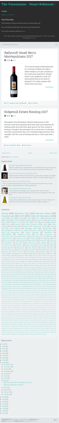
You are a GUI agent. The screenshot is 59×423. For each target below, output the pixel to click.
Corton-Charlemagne (40, 307)
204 (54, 301)
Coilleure (10, 307)
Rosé (8, 224)
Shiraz (4, 213)
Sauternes (3, 328)
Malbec (32, 236)
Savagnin (25, 297)
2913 (11, 303)
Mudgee (14, 226)
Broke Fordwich (44, 269)
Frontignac (24, 311)
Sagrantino (29, 273)
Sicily (54, 250)
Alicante (5, 292)
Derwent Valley (19, 294)
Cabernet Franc (21, 238)
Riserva (35, 326)
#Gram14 (19, 274)
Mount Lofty (29, 267)
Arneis (11, 261)
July (5, 376)
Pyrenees (24, 236)
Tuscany (39, 330)
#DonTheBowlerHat (6, 301)
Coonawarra (48, 234)
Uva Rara (45, 330)
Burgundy (25, 282)
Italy (51, 244)
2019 (43, 222)
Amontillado (24, 303)
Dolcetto (52, 265)
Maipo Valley (51, 317)
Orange (53, 222)
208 (41, 290)
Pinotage (3, 288)
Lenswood (5, 317)
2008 (3, 232)
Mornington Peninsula (9, 236)
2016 (3, 218)
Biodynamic (31, 250)
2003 (54, 280)
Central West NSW (19, 305)
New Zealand (33, 248)
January (6, 394)
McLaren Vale (22, 213)
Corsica (31, 307)
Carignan (35, 253)
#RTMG (36, 301)
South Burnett (31, 263)
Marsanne (20, 248)
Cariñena (52, 303)
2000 (16, 276)
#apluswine (21, 269)
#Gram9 (22, 301)
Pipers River (31, 324)
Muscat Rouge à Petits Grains (12, 286)
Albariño (5, 282)
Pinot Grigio (8, 240)
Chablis (39, 276)
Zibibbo (9, 299)
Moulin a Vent (41, 319)
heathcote (40, 246)
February (7, 392)
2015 (22, 216)
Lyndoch (34, 317)
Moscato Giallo (32, 319)
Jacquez (53, 294)
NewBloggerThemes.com (30, 421)
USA (48, 273)
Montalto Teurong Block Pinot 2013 (20, 165)
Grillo (36, 284)
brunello (11, 334)
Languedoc (4, 267)
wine (37, 280)
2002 (49, 280)
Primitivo (27, 261)
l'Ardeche (22, 334)
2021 (42, 238)
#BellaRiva (51, 299)
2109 (49, 290)
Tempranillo (47, 228)
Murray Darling (5, 263)
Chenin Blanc (47, 276)
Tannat (46, 259)
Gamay (46, 250)
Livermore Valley (20, 317)
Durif (23, 259)
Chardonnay (7, 216)
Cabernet (4, 253)
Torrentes (3, 330)
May (5, 380)
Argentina (19, 292)
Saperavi (30, 288)
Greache (26, 294)
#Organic (19, 244)
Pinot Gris (42, 236)
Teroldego (25, 280)
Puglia (13, 297)
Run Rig (53, 326)
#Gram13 (12, 274)
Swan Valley (36, 328)
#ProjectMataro (7, 230)
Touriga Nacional (42, 263)
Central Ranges (6, 255)
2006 (51, 242)
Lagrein (52, 255)
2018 (7, 220)
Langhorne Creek (14, 103)
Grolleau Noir (44, 313)
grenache (28, 220)
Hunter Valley (23, 230)
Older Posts (53, 153)
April (5, 387)
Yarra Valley (15, 228)
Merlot (17, 224)
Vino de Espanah (34, 332)
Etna (48, 309)
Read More (50, 87)
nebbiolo (19, 246)
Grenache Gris (35, 313)
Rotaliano (41, 326)
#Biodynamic (12, 265)
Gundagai (41, 294)
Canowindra (45, 303)
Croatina (3, 309)
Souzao (13, 280)
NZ (9, 273)
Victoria (52, 259)
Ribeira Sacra (29, 326)
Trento (25, 330)
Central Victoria (7, 271)
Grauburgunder (22, 313)
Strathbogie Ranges (19, 328)
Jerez (31, 315)
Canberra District (7, 238)
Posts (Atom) (14, 157)
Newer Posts (6, 153)
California (37, 265)
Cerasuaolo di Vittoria (31, 305)
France (34, 242)
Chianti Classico (38, 282)
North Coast (9, 322)
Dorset (23, 309)
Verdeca (3, 332)
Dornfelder (17, 309)
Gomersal (52, 311)
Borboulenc (37, 303)
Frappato (23, 284)
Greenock (21, 250)
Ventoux (52, 330)
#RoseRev (50, 246)
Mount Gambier (51, 319)
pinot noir (40, 220)
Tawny (19, 280)
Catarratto (10, 305)
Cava (31, 282)
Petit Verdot (42, 244)
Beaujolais (20, 265)
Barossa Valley (43, 213)
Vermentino (34, 238)
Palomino (52, 322)
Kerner (41, 315)
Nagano (39, 320)
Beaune (31, 292)
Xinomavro (52, 332)
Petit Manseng (50, 286)
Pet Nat (33, 278)
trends (43, 334)
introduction (30, 299)
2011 (35, 222)
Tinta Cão (42, 273)
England (33, 309)
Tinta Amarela (38, 297)
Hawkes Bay (24, 278)
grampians (22, 299)
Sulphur (31, 297)
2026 (3, 344)
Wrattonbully (6, 234)
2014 (12, 218)
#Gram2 (26, 274)
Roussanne (42, 240)
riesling (18, 145)
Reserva (3, 326)
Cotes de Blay (50, 307)
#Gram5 (45, 274)
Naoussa (45, 320)
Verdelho (44, 253)
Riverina (20, 253)
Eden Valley (37, 230)
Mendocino (18, 319)
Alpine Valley (12, 292)
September (7, 371)
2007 (17, 242)
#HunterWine (22, 257)
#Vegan (43, 248)
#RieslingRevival (33, 257)
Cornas (52, 282)
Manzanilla (4, 319)
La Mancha (48, 315)
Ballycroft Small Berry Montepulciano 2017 (20, 54)
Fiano (6, 252)
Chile (46, 282)
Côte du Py (10, 309)
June (5, 378)
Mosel (21, 296)
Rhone (14, 326)
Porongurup (4, 257)
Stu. (14, 60)
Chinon (47, 305)
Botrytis (36, 269)
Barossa (4, 248)
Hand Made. (52, 313)
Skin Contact (37, 288)
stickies (38, 334)
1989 (45, 301)
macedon (3, 265)
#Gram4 (39, 274)
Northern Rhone (17, 322)
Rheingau (19, 297)
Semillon (24, 226)
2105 (45, 290)
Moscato (51, 257)
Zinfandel (34, 261)
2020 (54, 238)
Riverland (4, 259)
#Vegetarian (27, 290)
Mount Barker (19, 267)
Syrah (51, 236)
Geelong (31, 311)
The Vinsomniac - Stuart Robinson (27, 4)
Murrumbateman (15, 320)
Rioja (24, 263)
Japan (26, 315)
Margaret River (31, 228)
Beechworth (29, 265)
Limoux (12, 317)
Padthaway (45, 322)
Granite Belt (13, 145)
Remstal (52, 324)
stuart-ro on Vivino (7, 15)
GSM (49, 271)
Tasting (36, 273)
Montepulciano (23, 103)
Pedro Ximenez (5, 324)
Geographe (8, 242)
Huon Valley (4, 315)
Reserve (9, 326)
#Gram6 (52, 274)
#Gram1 (54, 273)
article (52, 253)
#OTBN (3, 290)
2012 (29, 218)
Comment (24, 307)
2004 (39, 250)
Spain (51, 252)
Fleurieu (29, 259)
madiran (32, 334)
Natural (40, 296)
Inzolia (21, 315)
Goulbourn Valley (5, 313)
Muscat (34, 296)
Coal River (45, 265)
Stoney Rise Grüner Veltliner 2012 (20, 198)
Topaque (52, 328)
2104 (2, 303)
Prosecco (13, 257)
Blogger (33, 38)
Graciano (43, 257)
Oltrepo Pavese (37, 322)
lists (27, 334)
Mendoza (10, 296)
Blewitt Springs (38, 292)
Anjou (30, 303)
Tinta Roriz (46, 297)
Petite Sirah (46, 296)
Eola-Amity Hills (41, 309)
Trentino (52, 263)
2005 (27, 253)
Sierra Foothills (5, 280)
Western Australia (14, 259)
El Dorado (25, 271)
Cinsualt (52, 305)
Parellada (25, 286)
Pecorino (41, 286)
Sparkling (48, 232)
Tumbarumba (12, 269)
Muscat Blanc (37, 267)
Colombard (16, 307)
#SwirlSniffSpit (18, 290)
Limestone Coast (7, 246)
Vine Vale (51, 288)
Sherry (10, 328)
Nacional (33, 320)
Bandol (25, 292)
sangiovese (15, 232)
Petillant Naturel (41, 278)
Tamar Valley (44, 328)
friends (16, 334)
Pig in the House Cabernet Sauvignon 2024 (23, 173)
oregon (36, 299)
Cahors (46, 292)
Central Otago (18, 261)
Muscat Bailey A (25, 320)
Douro (28, 309)
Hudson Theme (10, 421)
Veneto (45, 288)
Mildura (25, 319)
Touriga (32, 280)
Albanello (16, 303)
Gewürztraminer (6, 244)
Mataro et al (16, 222)
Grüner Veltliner (17, 252)
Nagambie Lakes (38, 259)
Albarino (54, 290)
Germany (11, 278)
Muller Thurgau (5, 320)
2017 (7, 103)
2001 (33, 290)
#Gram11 (5, 274)
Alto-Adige (23, 276)
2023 (11, 248)
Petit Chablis (13, 324)
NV (37, 234)
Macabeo (48, 284)
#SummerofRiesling (44, 261)
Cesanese (40, 305)
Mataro (54, 284)
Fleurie (4, 311)
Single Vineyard (32, 232)
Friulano (18, 311)
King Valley (32, 240)
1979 (41, 301)
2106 (53, 261)
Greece (28, 313)
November (7, 367)
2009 (45, 224)
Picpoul (14, 273)
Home (30, 153)
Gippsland (44, 311)
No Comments (34, 103)
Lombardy (28, 317)
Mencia (12, 267)
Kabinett (36, 315)
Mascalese (11, 319)
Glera (17, 278)
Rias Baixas (21, 326)
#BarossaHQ (44, 299)
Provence (8, 297)
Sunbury (28, 328)
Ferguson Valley (41, 271)
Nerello (50, 320)
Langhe (54, 315)
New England (30, 252)
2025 (37, 290)
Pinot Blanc (51, 278)
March (6, 390)
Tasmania (52, 240)
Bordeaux (17, 282)
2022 (48, 238)
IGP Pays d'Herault (13, 315)
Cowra (12, 253)
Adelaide (30, 255)
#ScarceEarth (10, 290)
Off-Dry (46, 267)
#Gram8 (10, 276)
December (7, 364)
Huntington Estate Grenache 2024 (20, 188)
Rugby (47, 326)
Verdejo (9, 332)
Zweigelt (15, 299)
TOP (56, 420)
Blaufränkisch (31, 276)
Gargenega (30, 284)
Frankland (11, 311)
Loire (42, 284)
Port (36, 324)
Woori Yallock (44, 332)
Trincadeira (32, 330)
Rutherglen (21, 273)
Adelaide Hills (50, 218)
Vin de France (15, 332)
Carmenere (4, 305)
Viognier (49, 230)
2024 (51, 248)
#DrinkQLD (15, 301)
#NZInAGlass (29, 301)
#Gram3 (32, 274)
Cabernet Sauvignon (40, 216)
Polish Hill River (12, 288)
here (24, 31)
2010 (27, 222)
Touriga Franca (18, 330)
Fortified (16, 284)
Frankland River (24, 234)
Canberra (53, 269)
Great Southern (32, 224)
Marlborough (29, 246)
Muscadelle (27, 296)
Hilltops (43, 242)
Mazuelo (3, 296)
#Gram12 (43, 280)
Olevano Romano (27, 322)
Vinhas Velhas (24, 332)
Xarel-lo (3, 299)
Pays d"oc (33, 286)
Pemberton (42, 252)
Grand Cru (14, 313)
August (6, 373)
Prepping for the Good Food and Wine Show (16, 181)
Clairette (3, 307)
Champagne (17, 271)
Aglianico (29, 269)
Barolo (11, 282)
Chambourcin (52, 292)
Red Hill (47, 324)
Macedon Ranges (42, 317)
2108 (7, 303)
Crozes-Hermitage (6, 284)
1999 (50, 301)
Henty (47, 294)
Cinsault (37, 255)
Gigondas (38, 311)
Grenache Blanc (34, 294)
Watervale (4, 261)
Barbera (25, 242)
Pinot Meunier (16, 263)
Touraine (10, 330)
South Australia (20, 240)
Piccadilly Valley (22, 324)
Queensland (22, 288)
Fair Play (32, 271)
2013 (20, 218)
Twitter (53, 297)
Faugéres (54, 309)
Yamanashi (4, 334)
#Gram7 (3, 276)
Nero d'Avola (30, 244)
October (6, 369)
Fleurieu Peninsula (7, 250)
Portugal (41, 324)
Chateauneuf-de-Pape (8, 294)
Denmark (44, 255)
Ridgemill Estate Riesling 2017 (26, 112)
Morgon (16, 296)
